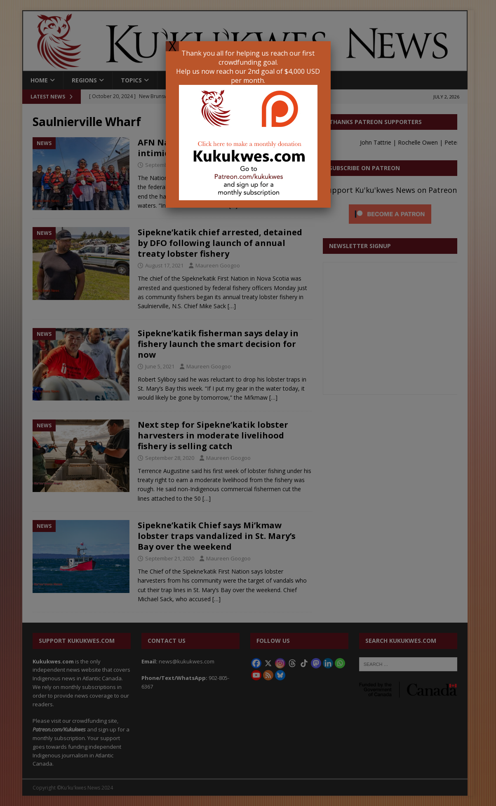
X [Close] (172, 46)
